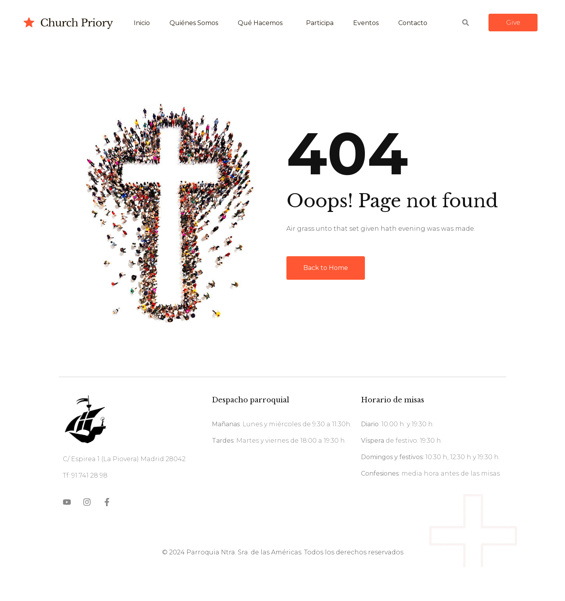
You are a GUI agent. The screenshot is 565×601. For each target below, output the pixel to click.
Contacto (412, 23)
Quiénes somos (194, 23)
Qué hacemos (260, 23)
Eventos (366, 23)
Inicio (142, 23)
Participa (320, 23)
